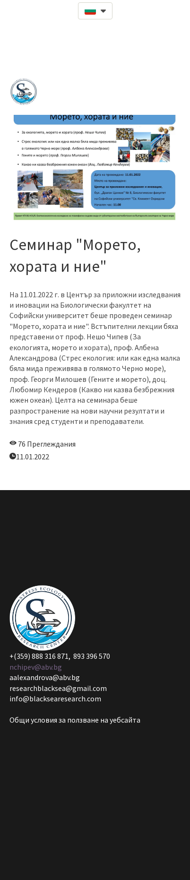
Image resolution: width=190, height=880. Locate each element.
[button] (95, 10)
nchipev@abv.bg (35, 667)
